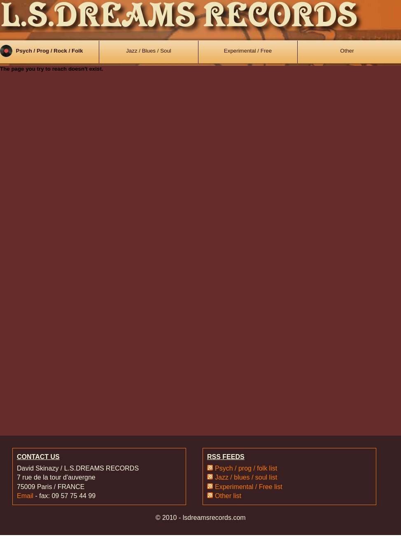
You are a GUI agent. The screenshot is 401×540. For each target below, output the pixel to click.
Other (347, 51)
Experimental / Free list (248, 486)
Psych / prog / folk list (246, 468)
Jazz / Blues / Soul (148, 51)
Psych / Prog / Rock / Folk (49, 51)
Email (25, 495)
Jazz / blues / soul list (246, 477)
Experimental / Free (248, 51)
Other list (228, 495)
